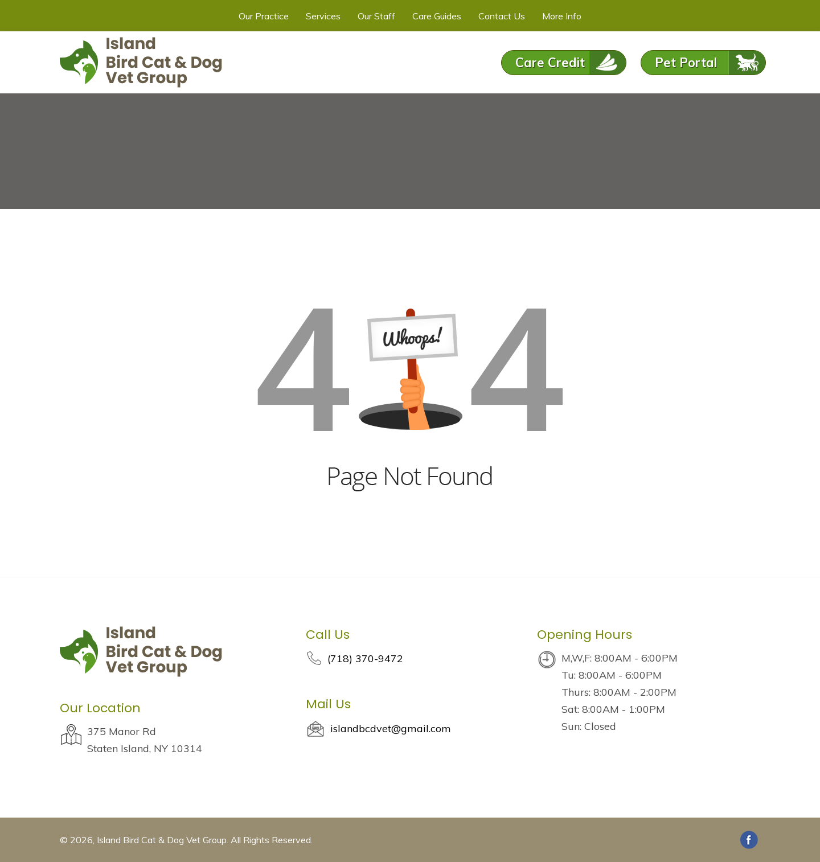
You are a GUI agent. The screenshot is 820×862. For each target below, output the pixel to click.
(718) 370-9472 (365, 658)
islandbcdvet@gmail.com (390, 728)
